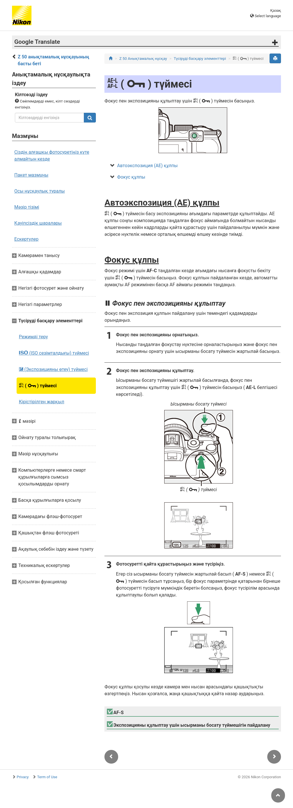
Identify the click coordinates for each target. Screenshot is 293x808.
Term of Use (47, 777)
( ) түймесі (38, 385)
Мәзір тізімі (26, 207)
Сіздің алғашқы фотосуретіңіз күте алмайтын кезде (51, 155)
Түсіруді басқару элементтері (200, 58)
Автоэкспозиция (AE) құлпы (147, 165)
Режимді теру (33, 336)
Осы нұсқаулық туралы (39, 191)
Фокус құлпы (131, 177)
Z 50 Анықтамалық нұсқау (143, 58)
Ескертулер (26, 239)
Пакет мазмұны (31, 175)
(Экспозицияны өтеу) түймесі (53, 369)
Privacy (23, 777)
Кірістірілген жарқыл (41, 401)
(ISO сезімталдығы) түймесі (54, 353)
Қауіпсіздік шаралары (38, 223)
